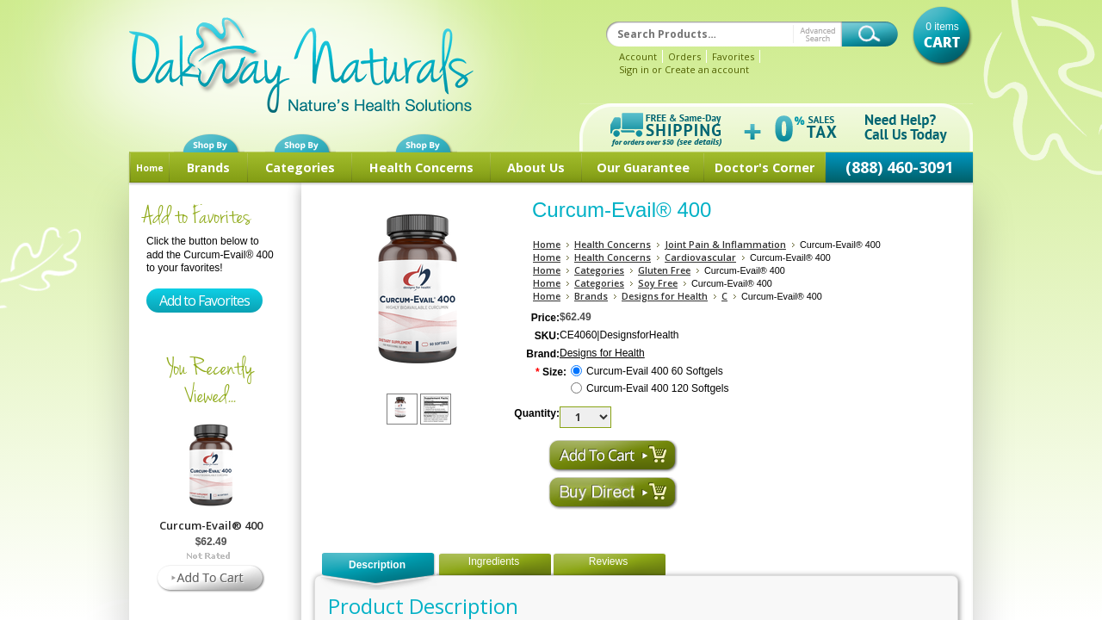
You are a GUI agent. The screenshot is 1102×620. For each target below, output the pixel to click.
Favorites (733, 56)
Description (377, 565)
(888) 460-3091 (899, 167)
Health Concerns (421, 167)
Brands (208, 167)
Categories (300, 167)
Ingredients (493, 561)
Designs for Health (665, 295)
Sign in (634, 69)
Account (638, 56)
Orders (684, 56)
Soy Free (658, 282)
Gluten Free (664, 270)
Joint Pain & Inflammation (725, 244)
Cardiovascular (700, 257)
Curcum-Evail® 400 (211, 525)
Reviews (608, 561)
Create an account (707, 69)
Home (150, 168)
